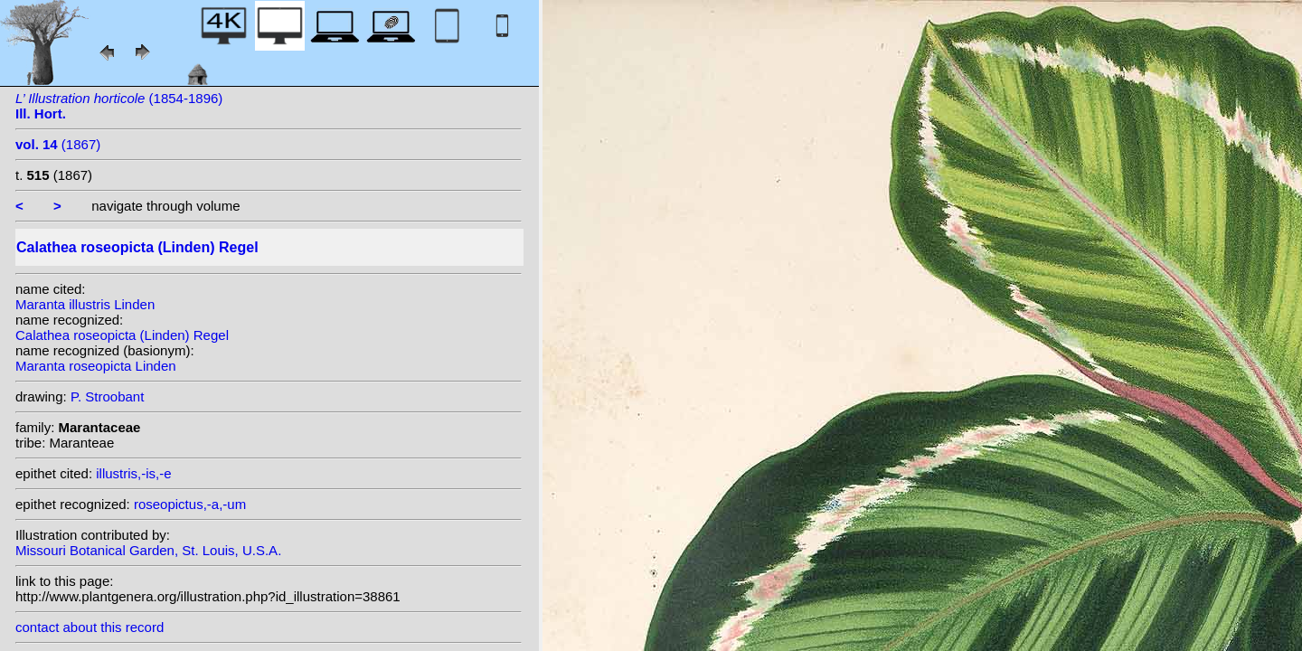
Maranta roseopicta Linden (95, 365)
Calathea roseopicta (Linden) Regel (122, 335)
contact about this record (89, 627)
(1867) (57, 144)
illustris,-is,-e (133, 473)
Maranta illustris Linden (85, 304)
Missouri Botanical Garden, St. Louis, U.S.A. (148, 550)
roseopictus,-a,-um (190, 504)
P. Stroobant (107, 396)
